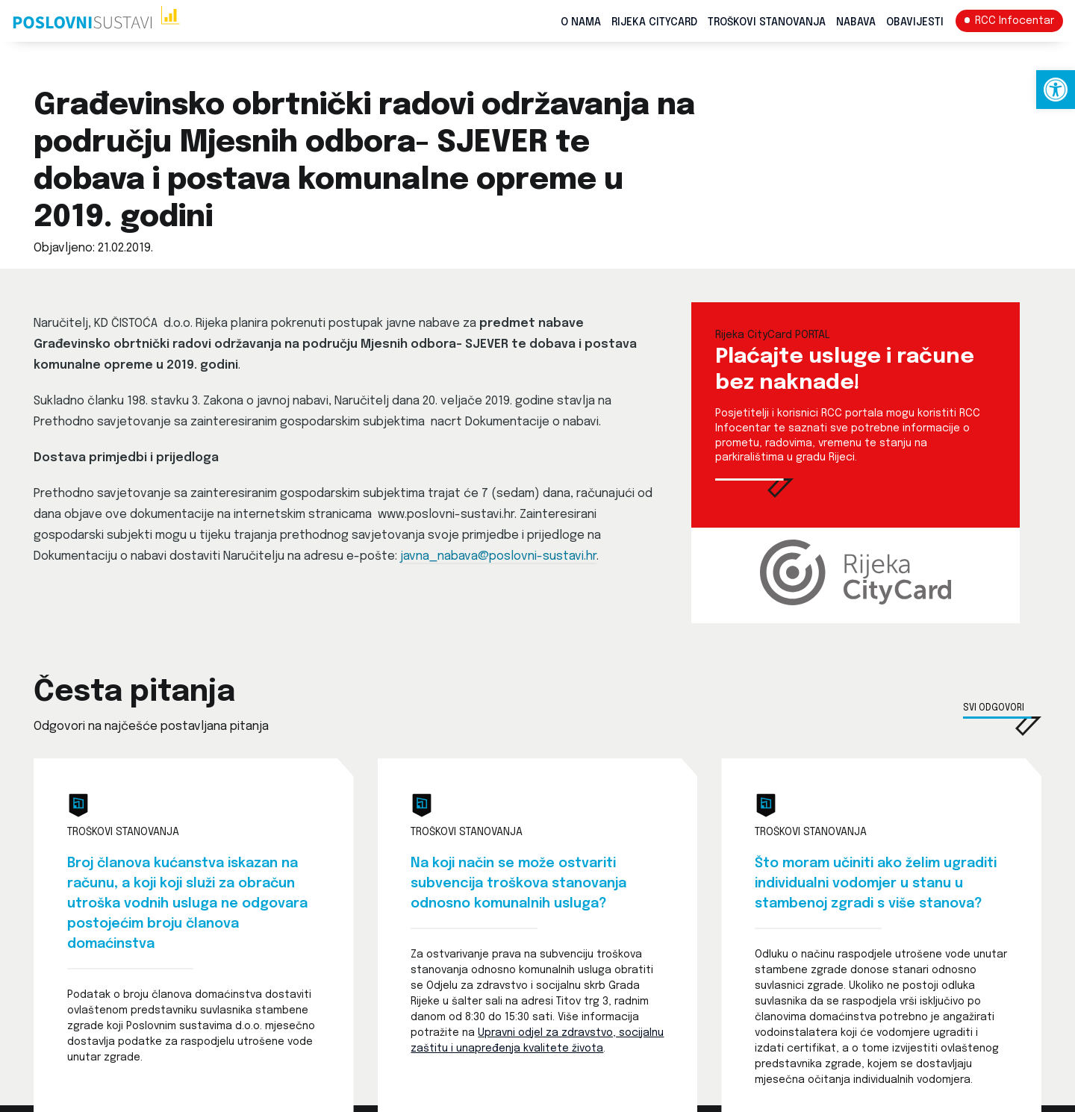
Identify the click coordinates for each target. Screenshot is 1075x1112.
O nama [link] (581, 22)
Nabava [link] (856, 22)
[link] (1055, 89)
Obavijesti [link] (915, 22)
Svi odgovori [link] (993, 708)
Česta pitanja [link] (134, 693)
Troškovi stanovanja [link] (767, 22)
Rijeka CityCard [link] (654, 22)
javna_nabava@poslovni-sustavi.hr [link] (498, 556)
